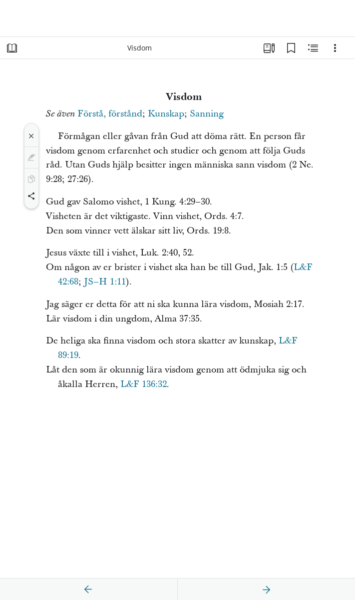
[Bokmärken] (291, 48)
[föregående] (88, 590)
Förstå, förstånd (109, 114)
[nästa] (266, 590)
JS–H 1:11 (105, 282)
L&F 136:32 (143, 384)
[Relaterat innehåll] (313, 48)
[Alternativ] (335, 48)
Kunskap (166, 114)
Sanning (207, 114)
